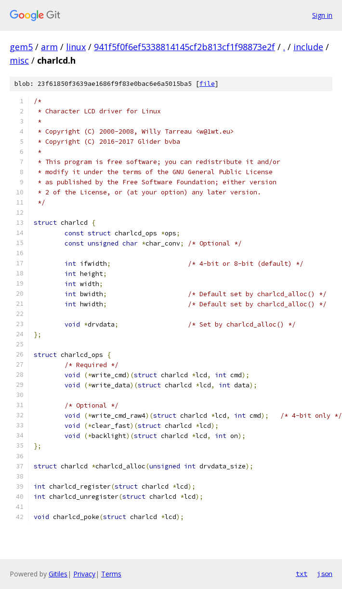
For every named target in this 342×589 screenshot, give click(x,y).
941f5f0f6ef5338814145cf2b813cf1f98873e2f (184, 47)
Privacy (84, 573)
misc (19, 60)
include (308, 47)
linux (76, 47)
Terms (111, 573)
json (324, 573)
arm (49, 47)
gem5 (21, 47)
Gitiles (58, 573)
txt (301, 573)
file (207, 84)
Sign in (322, 15)
